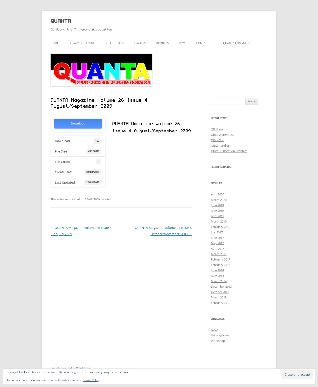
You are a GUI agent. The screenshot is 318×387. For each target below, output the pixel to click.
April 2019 (217, 216)
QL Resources (114, 43)
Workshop (218, 341)
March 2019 (219, 221)
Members (162, 43)
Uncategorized (220, 335)
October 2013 (220, 292)
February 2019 (220, 227)
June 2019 (217, 205)
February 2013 (220, 303)
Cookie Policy (91, 380)
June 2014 (217, 270)
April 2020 (217, 194)
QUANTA (61, 21)
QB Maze (217, 129)
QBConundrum (221, 145)
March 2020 (219, 200)
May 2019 (217, 211)
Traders (140, 43)
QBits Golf (217, 140)
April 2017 (217, 248)
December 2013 (221, 286)
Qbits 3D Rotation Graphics (229, 151)
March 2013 (219, 297)
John (108, 199)
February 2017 (220, 259)
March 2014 (219, 281)
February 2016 (220, 265)
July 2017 (217, 232)
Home (55, 43)
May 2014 (217, 276)
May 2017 (217, 243)
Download (78, 123)
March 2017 (219, 254)
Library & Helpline (82, 43)
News (182, 43)
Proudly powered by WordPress (70, 368)
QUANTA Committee (237, 43)
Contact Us (204, 43)
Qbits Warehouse (222, 135)
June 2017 (217, 238)
